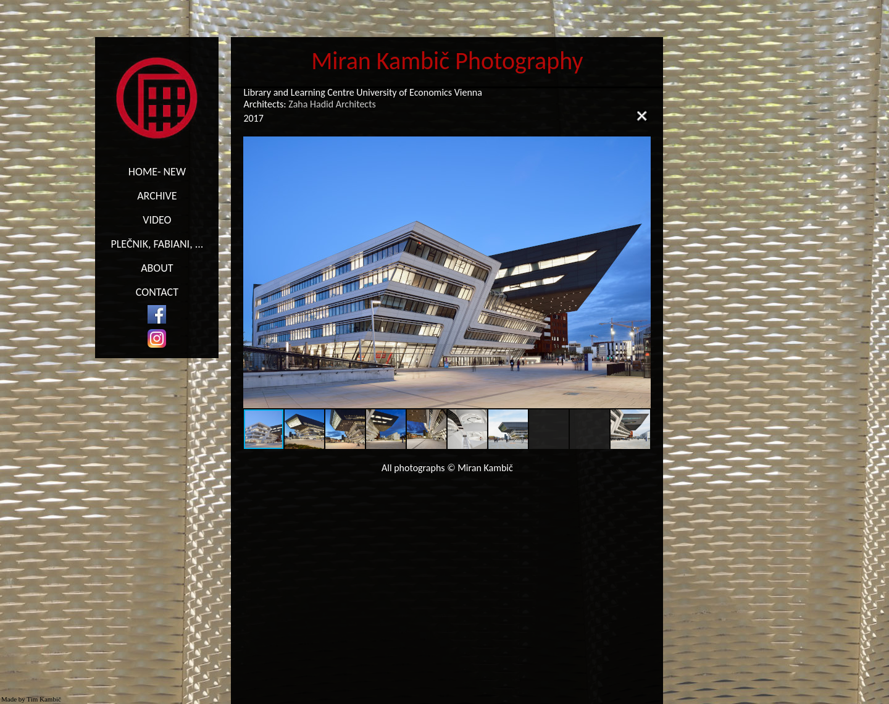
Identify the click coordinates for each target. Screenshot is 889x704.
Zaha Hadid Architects (331, 104)
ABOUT (157, 268)
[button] (639, 272)
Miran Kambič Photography (447, 61)
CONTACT (157, 292)
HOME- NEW (157, 171)
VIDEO (157, 220)
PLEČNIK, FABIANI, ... (157, 244)
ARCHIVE (157, 196)
